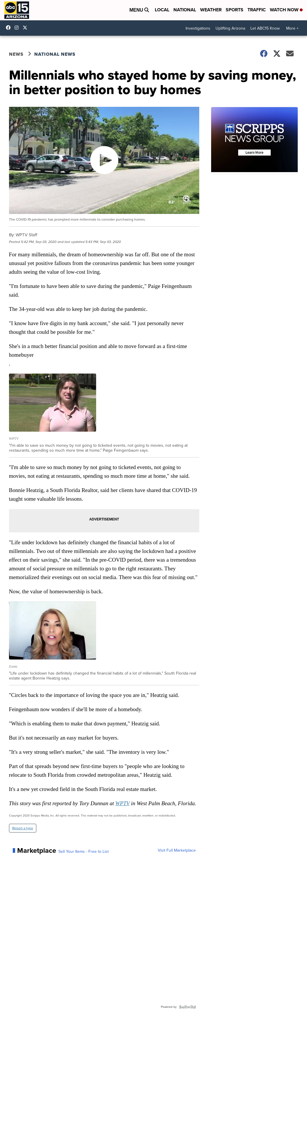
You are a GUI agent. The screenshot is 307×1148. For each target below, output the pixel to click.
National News (55, 54)
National (184, 9)
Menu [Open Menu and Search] (139, 10)
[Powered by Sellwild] (187, 1007)
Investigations (198, 28)
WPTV (122, 803)
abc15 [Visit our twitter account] (26, 27)
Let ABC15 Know (265, 28)
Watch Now (286, 9)
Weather (211, 9)
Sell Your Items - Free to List (83, 852)
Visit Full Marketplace (177, 850)
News (16, 54)
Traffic (256, 9)
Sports (234, 9)
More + (292, 28)
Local (162, 9)
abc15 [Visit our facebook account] (9, 27)
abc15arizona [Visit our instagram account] (18, 27)
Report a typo (22, 828)
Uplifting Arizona (230, 28)
